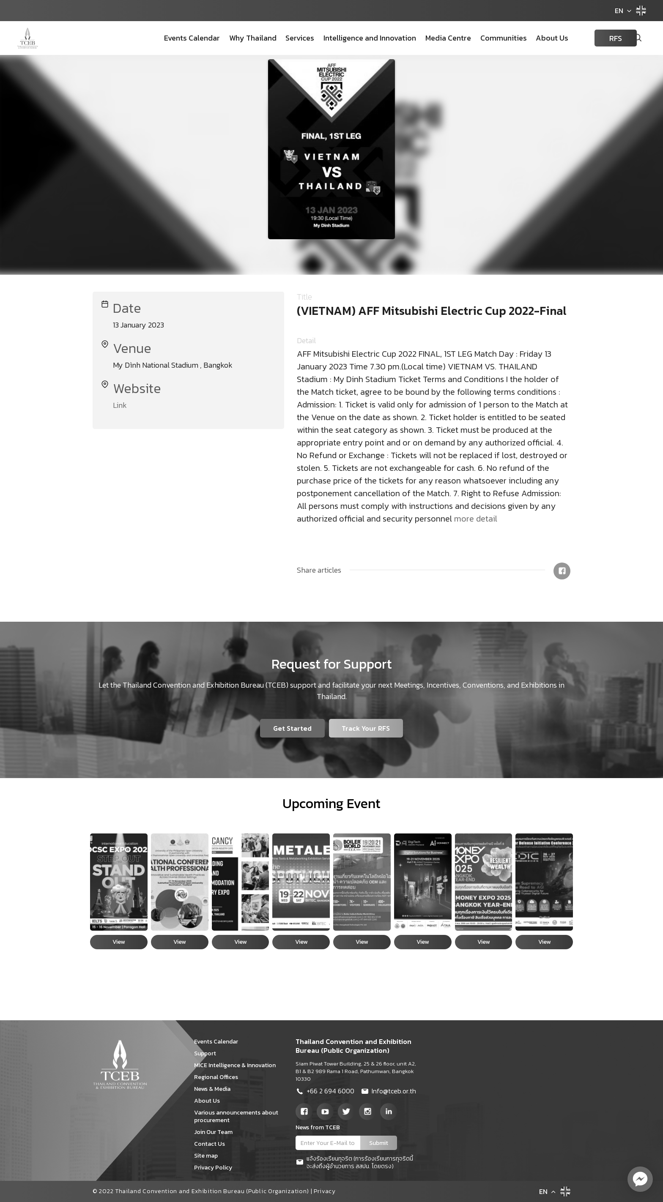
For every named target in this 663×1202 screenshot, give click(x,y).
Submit (378, 1143)
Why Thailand (245, 38)
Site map (209, 1155)
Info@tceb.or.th (388, 1092)
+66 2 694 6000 (325, 1092)
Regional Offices (219, 1077)
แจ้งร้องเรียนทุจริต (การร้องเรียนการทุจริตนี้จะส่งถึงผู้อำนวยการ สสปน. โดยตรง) (354, 1162)
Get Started (292, 728)
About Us (541, 38)
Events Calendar (185, 38)
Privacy (325, 1191)
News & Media (215, 1089)
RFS (603, 38)
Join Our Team (216, 1132)
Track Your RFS (366, 728)
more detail (475, 518)
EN (619, 10)
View (118, 941)
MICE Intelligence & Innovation (238, 1065)
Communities (493, 38)
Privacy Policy (216, 1167)
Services (291, 38)
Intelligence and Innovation (361, 38)
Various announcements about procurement (236, 1116)
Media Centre (438, 38)
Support (208, 1053)
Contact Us (212, 1143)
